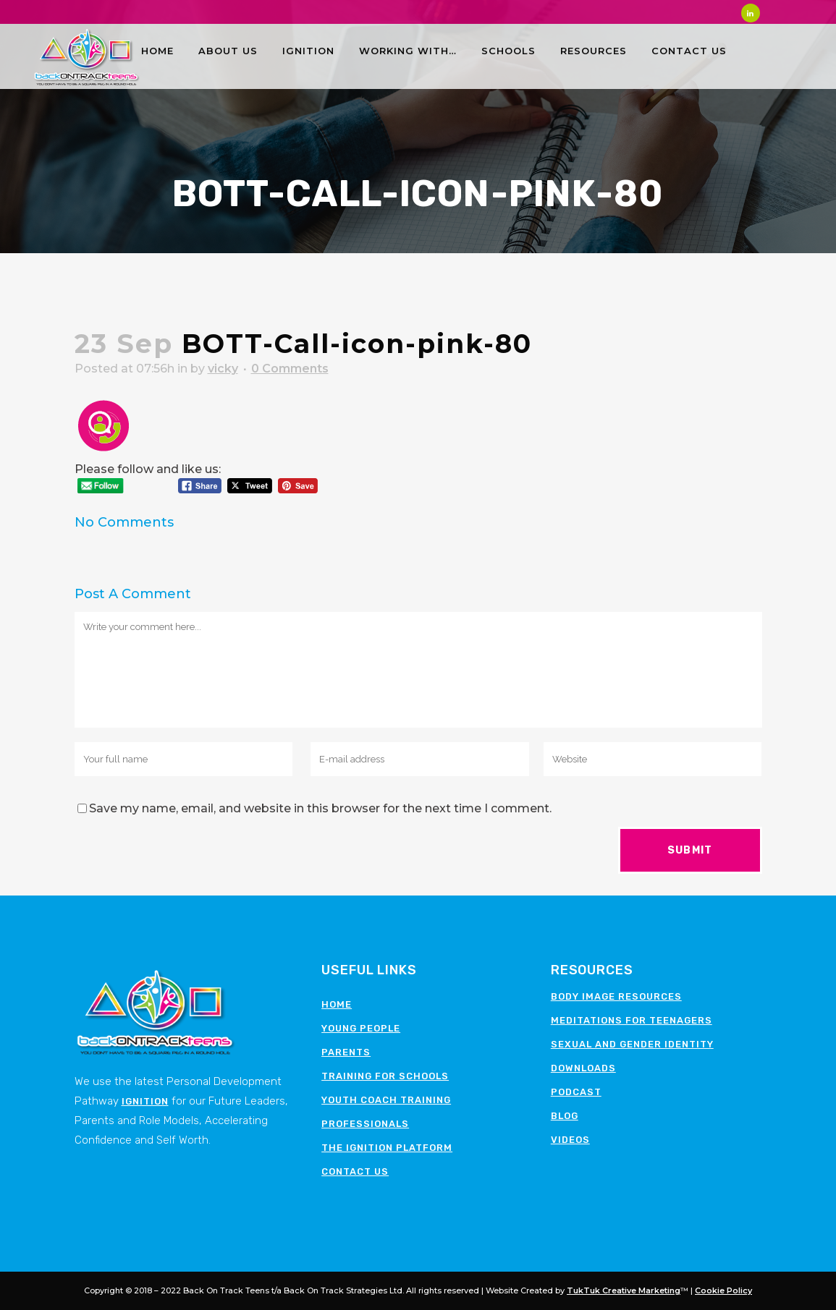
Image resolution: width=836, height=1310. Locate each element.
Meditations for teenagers (631, 1020)
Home (336, 1004)
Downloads (583, 1068)
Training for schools (385, 1076)
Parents (346, 1052)
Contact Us (355, 1171)
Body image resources (616, 996)
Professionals (365, 1123)
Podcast (576, 1091)
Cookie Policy (723, 1290)
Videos (570, 1139)
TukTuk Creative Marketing (623, 1290)
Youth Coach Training (386, 1099)
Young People (360, 1028)
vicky (223, 368)
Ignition (145, 1101)
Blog (564, 1115)
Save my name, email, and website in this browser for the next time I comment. (320, 808)
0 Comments (290, 368)
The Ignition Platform (386, 1147)
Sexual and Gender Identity (632, 1044)
